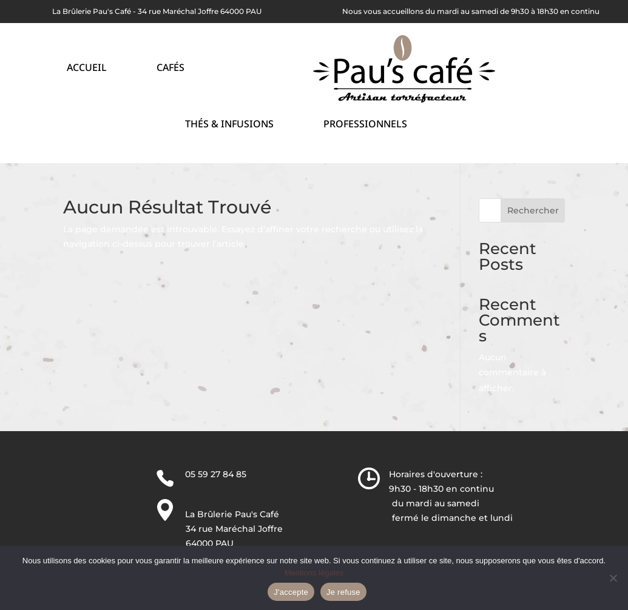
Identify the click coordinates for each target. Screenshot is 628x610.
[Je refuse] (613, 578)
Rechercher (533, 210)
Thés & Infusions (229, 125)
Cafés (170, 68)
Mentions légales (314, 572)
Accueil (87, 68)
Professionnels (365, 125)
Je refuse (343, 592)
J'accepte (291, 592)
